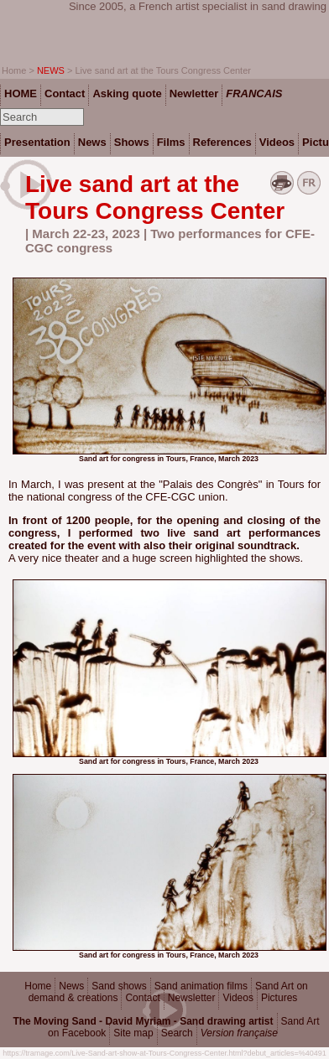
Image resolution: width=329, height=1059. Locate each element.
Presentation (37, 142)
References (222, 142)
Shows (131, 142)
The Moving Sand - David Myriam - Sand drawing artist (143, 1021)
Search (177, 1033)
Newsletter (192, 998)
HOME (20, 93)
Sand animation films (201, 986)
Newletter (194, 93)
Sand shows (118, 986)
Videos (237, 998)
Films (171, 142)
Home (37, 986)
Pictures (279, 998)
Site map (133, 1033)
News (71, 986)
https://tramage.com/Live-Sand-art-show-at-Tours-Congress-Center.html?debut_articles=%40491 (164, 1053)
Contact (142, 998)
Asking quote (126, 93)
